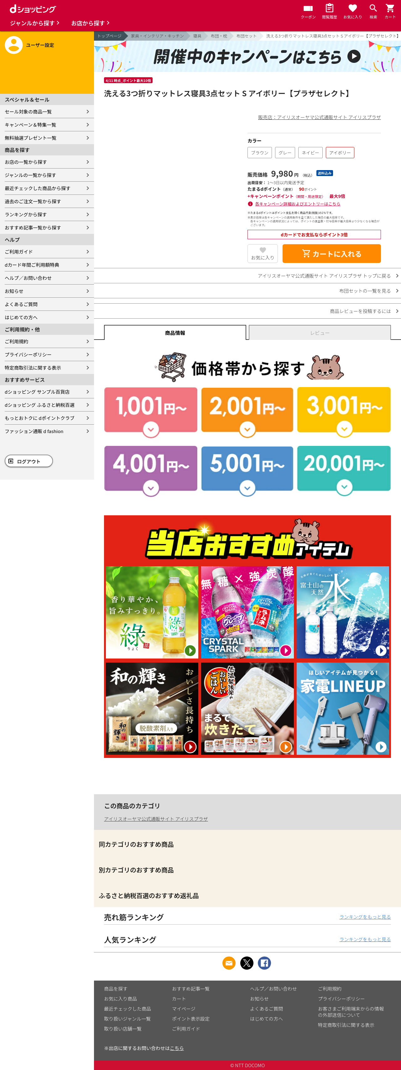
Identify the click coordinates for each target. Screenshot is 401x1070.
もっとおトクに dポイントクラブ (40, 418)
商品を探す (116, 988)
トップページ (109, 36)
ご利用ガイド (19, 251)
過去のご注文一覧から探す (33, 201)
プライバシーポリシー (28, 354)
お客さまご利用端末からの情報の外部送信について (351, 1011)
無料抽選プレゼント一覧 (30, 137)
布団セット (247, 36)
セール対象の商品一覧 (28, 111)
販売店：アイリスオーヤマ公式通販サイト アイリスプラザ (319, 117)
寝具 (197, 36)
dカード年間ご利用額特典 (32, 264)
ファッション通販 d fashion (34, 431)
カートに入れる (332, 253)
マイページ (183, 1008)
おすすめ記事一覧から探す (33, 227)
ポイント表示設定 (191, 1018)
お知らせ (14, 291)
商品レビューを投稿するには (360, 311)
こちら (177, 1048)
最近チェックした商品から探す (37, 188)
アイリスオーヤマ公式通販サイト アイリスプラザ (156, 818)
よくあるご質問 (21, 304)
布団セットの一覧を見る (365, 290)
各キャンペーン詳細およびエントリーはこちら (298, 204)
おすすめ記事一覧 (191, 988)
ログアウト (29, 461)
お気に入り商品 (120, 998)
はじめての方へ (21, 317)
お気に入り (262, 257)
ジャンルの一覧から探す (30, 175)
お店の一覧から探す (26, 162)
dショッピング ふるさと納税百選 (40, 404)
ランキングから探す (26, 214)
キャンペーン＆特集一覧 (30, 124)
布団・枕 (219, 36)
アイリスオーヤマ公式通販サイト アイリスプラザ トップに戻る (324, 275)
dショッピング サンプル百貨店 (37, 391)
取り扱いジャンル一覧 (127, 1018)
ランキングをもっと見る (365, 916)
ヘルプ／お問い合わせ (28, 278)
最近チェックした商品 (127, 1008)
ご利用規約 (16, 341)
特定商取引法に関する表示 (33, 367)
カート (179, 998)
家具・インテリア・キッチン (157, 36)
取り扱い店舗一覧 (123, 1028)
